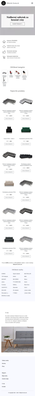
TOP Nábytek (5, 276)
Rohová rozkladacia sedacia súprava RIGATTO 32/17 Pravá (25, 250)
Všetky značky (5, 360)
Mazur (25, 279)
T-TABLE (15, 293)
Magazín (4, 372)
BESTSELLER (27, 273)
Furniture (4, 284)
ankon (3, 282)
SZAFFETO (4, 287)
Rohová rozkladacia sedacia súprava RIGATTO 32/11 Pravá (25, 112)
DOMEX (3, 273)
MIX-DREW (15, 279)
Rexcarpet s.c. (5, 293)
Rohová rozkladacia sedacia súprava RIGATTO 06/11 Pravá (25, 221)
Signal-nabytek (16, 273)
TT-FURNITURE (17, 282)
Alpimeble (15, 287)
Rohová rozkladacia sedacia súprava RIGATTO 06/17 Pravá (25, 193)
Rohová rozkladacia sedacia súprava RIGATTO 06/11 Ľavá (9, 165)
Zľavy (3, 366)
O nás (3, 383)
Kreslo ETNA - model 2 (9, 138)
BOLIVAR (4, 290)
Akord (25, 282)
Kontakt (3, 386)
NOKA (14, 276)
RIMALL (15, 284)
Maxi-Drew (26, 284)
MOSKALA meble (6, 295)
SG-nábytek (15, 290)
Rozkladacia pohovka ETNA (25, 138)
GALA (25, 287)
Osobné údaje (5, 378)
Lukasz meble (27, 290)
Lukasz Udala (27, 293)
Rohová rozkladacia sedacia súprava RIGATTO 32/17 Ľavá (9, 221)
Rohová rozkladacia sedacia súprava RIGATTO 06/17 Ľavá (9, 112)
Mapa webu (4, 375)
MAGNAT (4, 279)
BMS (25, 276)
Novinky (4, 363)
